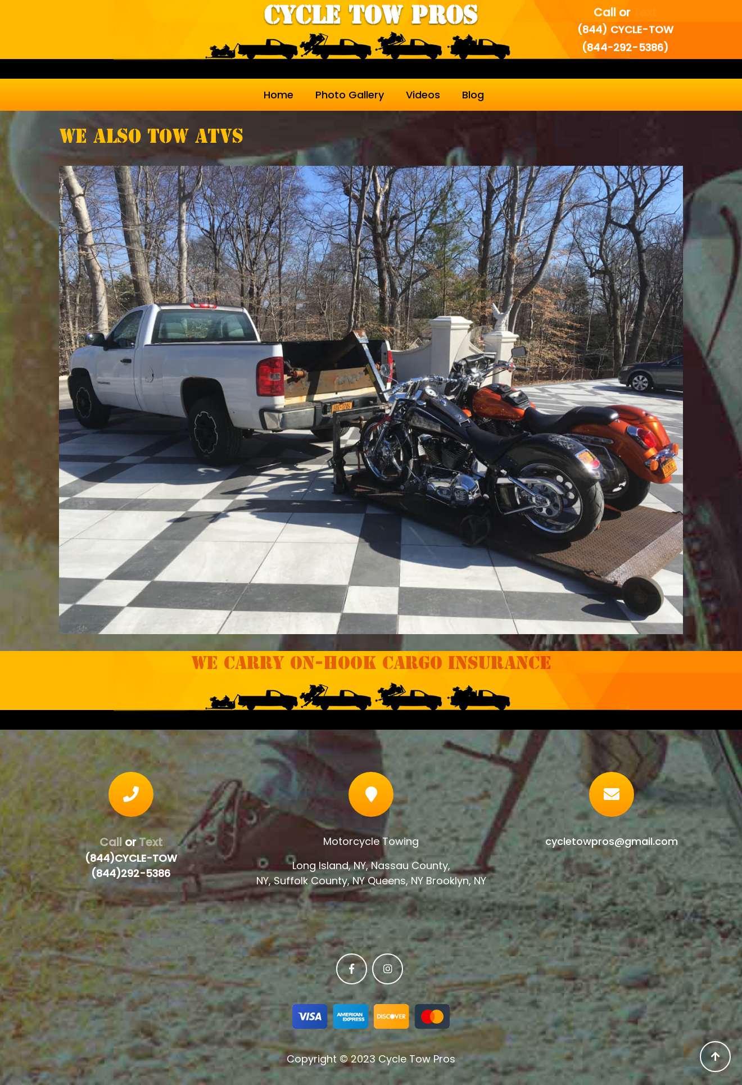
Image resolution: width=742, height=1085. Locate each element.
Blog (473, 95)
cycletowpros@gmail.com (611, 841)
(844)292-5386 (130, 873)
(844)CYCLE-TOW (131, 858)
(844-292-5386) (625, 47)
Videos (423, 95)
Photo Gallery (349, 95)
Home (278, 95)
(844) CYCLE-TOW (625, 29)
